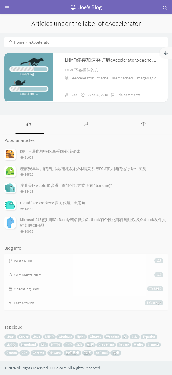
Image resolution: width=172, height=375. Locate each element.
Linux (10, 337)
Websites (112, 337)
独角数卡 (72, 353)
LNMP (49, 337)
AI (125, 337)
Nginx (81, 337)
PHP (68, 345)
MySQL (11, 345)
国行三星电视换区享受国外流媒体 (50, 151)
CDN (24, 353)
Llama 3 (153, 345)
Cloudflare (106, 345)
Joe (74, 94)
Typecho (149, 337)
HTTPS (55, 345)
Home (16, 42)
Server (23, 337)
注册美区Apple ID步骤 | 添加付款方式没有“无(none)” (66, 185)
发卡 (115, 353)
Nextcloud (28, 345)
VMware (55, 353)
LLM (135, 337)
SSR (79, 345)
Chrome (38, 353)
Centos (11, 353)
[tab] (28, 123)
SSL (43, 345)
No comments (129, 94)
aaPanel (102, 353)
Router (124, 345)
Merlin (138, 345)
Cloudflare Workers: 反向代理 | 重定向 (52, 202)
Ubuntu (95, 337)
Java (36, 337)
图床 (90, 345)
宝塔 (87, 353)
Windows (65, 337)
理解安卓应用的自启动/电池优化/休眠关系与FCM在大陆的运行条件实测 (83, 168)
